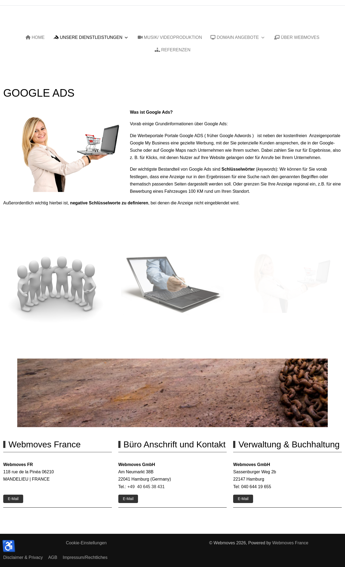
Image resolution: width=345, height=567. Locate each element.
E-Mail (13, 499)
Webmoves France (290, 543)
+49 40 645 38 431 (145, 486)
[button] (56, 285)
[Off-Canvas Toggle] (337, 22)
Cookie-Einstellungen (86, 543)
